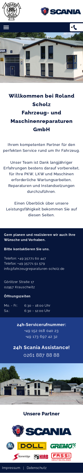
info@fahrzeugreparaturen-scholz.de (34, 269)
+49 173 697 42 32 (42, 336)
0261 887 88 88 (41, 355)
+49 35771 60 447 (32, 258)
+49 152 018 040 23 (41, 330)
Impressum (11, 468)
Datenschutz (37, 468)
